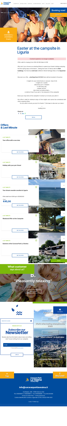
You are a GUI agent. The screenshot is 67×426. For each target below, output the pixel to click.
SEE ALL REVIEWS (33, 297)
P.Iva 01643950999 (48, 413)
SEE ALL (33, 116)
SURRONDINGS (36, 3)
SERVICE (30, 3)
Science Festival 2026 (50, 376)
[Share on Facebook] (19, 113)
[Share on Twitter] (21, 113)
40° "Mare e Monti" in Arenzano (50, 348)
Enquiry (8, 38)
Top (7, 395)
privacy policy (20, 353)
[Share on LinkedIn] (23, 113)
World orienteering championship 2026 (50, 332)
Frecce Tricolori (50, 317)
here (49, 103)
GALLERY (45, 3)
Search (58, 14)
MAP (48, 3)
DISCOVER (50, 326)
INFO (41, 3)
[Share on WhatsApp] (25, 113)
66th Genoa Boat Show (50, 362)
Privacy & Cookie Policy (27, 415)
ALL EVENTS (60, 315)
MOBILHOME (25, 3)
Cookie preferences (41, 415)
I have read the (17, 353)
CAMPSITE (20, 3)
